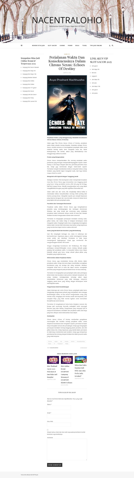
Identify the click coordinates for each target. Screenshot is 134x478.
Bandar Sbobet (32, 77)
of (54, 343)
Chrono (50, 341)
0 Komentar (83, 348)
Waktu (66, 343)
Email (49, 413)
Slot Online (31, 81)
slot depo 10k (96, 86)
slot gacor (95, 66)
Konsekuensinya (81, 341)
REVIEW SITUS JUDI (38, 45)
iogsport (94, 76)
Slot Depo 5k (31, 71)
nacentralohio (54, 348)
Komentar (50, 437)
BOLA (77, 45)
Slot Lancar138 (32, 101)
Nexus (49, 343)
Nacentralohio (67, 20)
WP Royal (35, 475)
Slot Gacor (31, 91)
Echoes (72, 341)
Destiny (66, 341)
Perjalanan (60, 343)
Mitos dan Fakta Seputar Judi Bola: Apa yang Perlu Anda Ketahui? (80, 370)
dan (61, 341)
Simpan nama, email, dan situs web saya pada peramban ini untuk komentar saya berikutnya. (66, 433)
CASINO (62, 45)
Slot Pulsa (31, 98)
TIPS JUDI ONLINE (96, 45)
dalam (56, 341)
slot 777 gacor (32, 87)
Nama (49, 404)
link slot (94, 72)
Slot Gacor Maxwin (33, 67)
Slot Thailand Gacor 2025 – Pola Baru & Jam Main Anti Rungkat (52, 371)
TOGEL (84, 45)
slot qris (94, 83)
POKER (70, 45)
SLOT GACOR (52, 45)
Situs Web (50, 421)
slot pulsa (95, 93)
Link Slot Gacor (32, 94)
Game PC (67, 54)
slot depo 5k (95, 69)
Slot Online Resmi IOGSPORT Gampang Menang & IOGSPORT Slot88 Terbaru (66, 374)
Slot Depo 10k (32, 74)
